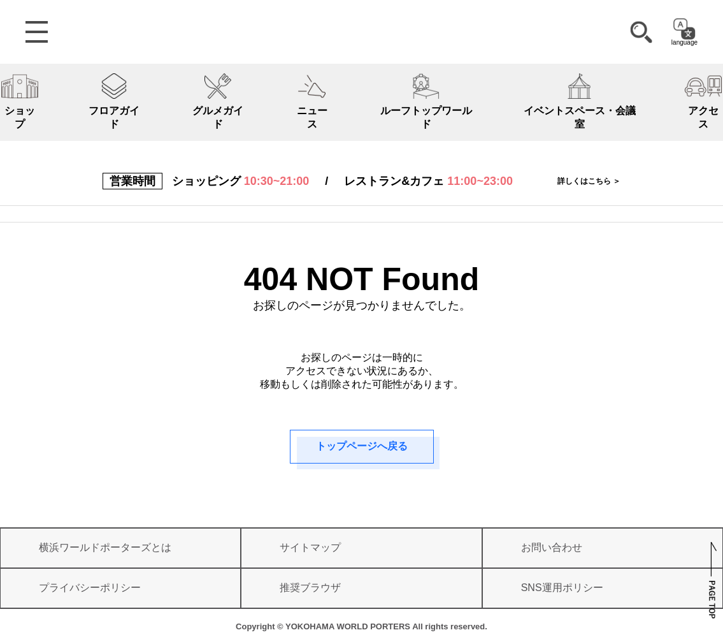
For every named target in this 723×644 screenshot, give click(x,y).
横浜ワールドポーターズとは (105, 547)
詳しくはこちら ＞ (588, 181)
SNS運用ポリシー (562, 587)
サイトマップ (310, 547)
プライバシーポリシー (90, 587)
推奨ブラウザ (310, 587)
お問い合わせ (551, 547)
